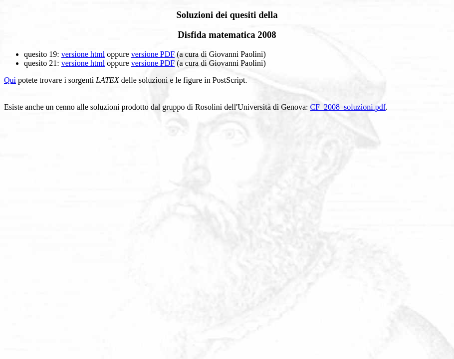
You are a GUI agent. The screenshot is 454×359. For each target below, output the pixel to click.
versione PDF (153, 54)
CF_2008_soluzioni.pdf (348, 107)
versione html (83, 54)
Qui (10, 80)
